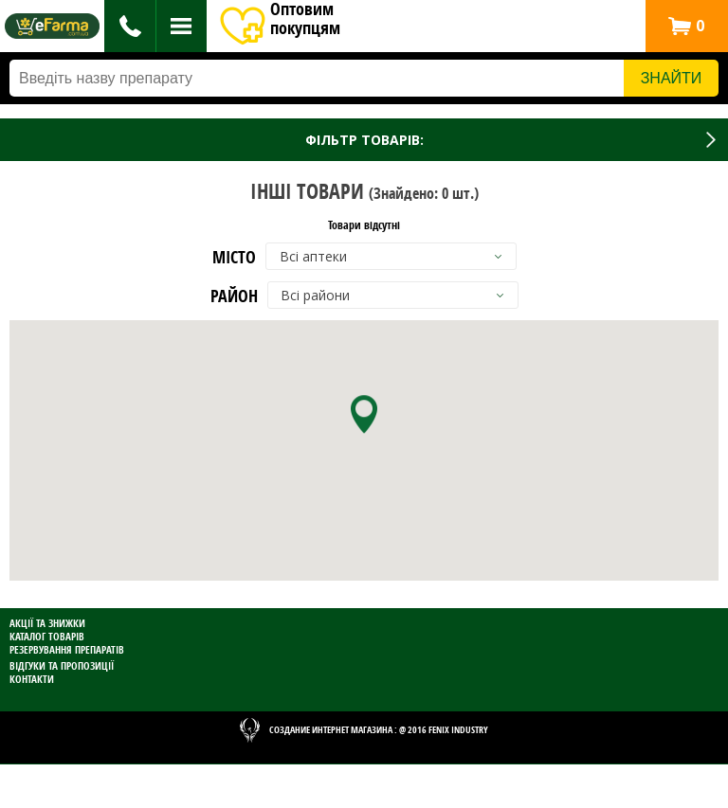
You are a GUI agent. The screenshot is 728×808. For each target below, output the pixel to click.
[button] (686, 26)
